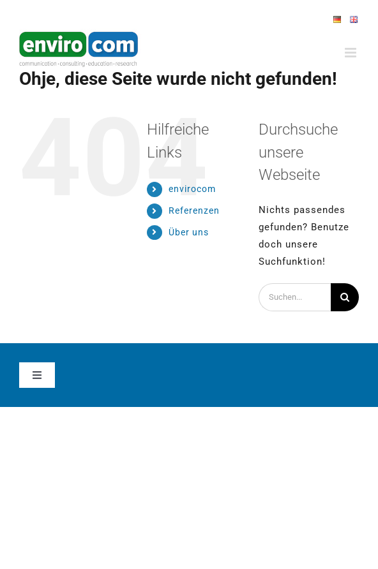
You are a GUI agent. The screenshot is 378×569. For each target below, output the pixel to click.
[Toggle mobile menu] (352, 52)
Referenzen (194, 210)
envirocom (192, 189)
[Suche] (345, 297)
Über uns (189, 232)
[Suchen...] (295, 297)
